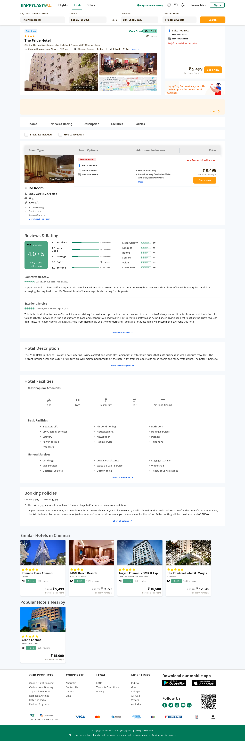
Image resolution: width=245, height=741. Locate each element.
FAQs (99, 683)
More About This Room (39, 218)
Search (213, 19)
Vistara (135, 700)
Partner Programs (39, 704)
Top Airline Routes (39, 691)
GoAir (134, 687)
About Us (71, 683)
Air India (136, 704)
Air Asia (135, 695)
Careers (70, 691)
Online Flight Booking (41, 683)
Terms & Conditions (107, 687)
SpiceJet (135, 691)
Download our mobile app (186, 675)
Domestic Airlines (39, 695)
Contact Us (72, 687)
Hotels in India (37, 700)
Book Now (213, 69)
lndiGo (135, 683)
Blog (68, 695)
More (135, 49)
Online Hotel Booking (41, 687)
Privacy (100, 691)
